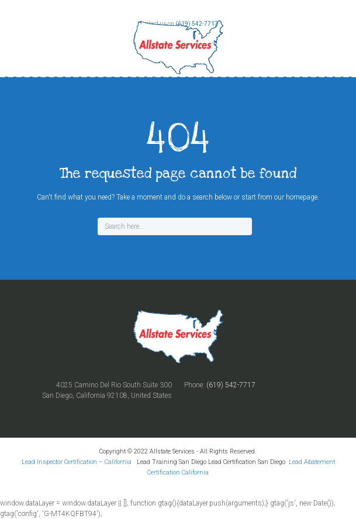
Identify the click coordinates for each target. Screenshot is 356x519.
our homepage (295, 197)
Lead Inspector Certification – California (77, 462)
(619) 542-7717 (230, 385)
